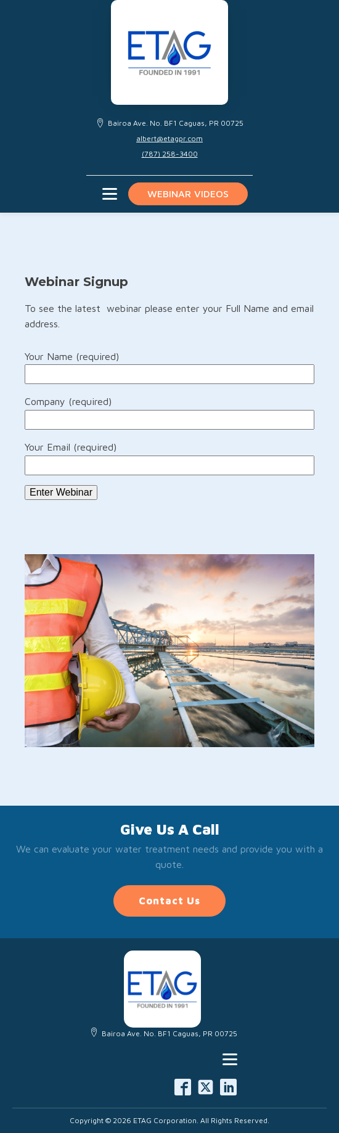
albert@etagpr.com (169, 138)
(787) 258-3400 (170, 153)
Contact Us (169, 900)
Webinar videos (188, 193)
